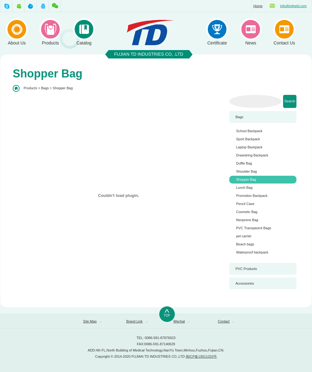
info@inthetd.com (293, 6)
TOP (167, 312)
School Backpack (249, 131)
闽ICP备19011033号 (201, 356)
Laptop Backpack (249, 147)
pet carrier (244, 236)
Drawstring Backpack (252, 155)
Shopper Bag (246, 179)
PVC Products (246, 269)
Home (258, 6)
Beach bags (245, 244)
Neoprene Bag (247, 220)
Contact (226, 321)
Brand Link (136, 321)
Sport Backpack (248, 139)
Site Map (92, 321)
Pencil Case (245, 204)
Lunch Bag (244, 187)
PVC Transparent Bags (253, 228)
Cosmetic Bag (246, 212)
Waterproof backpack (252, 252)
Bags (239, 117)
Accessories (244, 283)
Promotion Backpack (252, 196)
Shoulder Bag (246, 171)
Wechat (181, 321)
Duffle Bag (244, 163)
